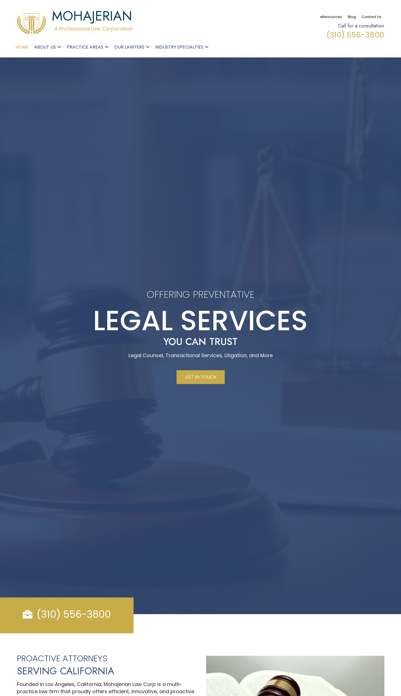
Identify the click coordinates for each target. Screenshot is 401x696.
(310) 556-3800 (355, 35)
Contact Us (371, 16)
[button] (59, 47)
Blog (352, 16)
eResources (331, 16)
